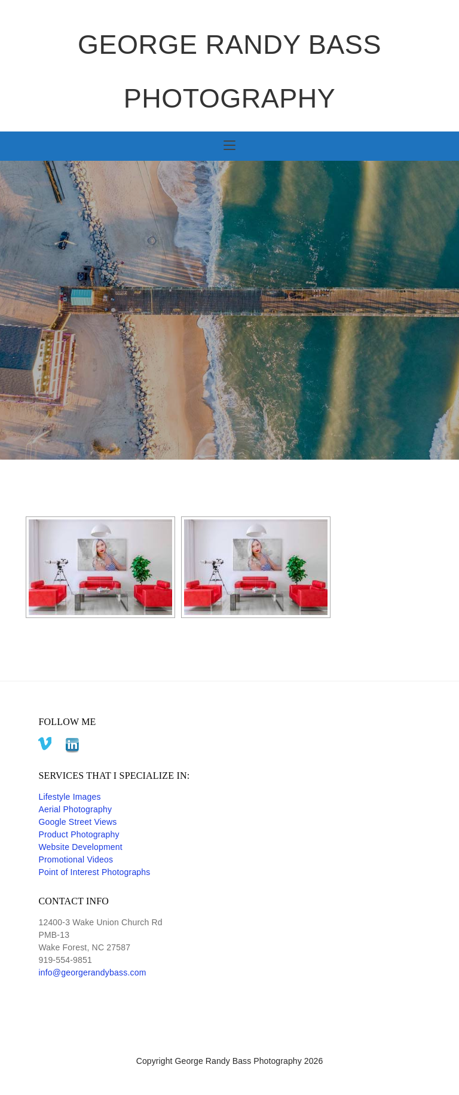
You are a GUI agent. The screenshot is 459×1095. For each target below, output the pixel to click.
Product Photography (78, 834)
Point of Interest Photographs (94, 872)
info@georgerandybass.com (92, 972)
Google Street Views (77, 822)
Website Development (80, 847)
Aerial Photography (75, 809)
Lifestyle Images (69, 797)
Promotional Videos (75, 859)
